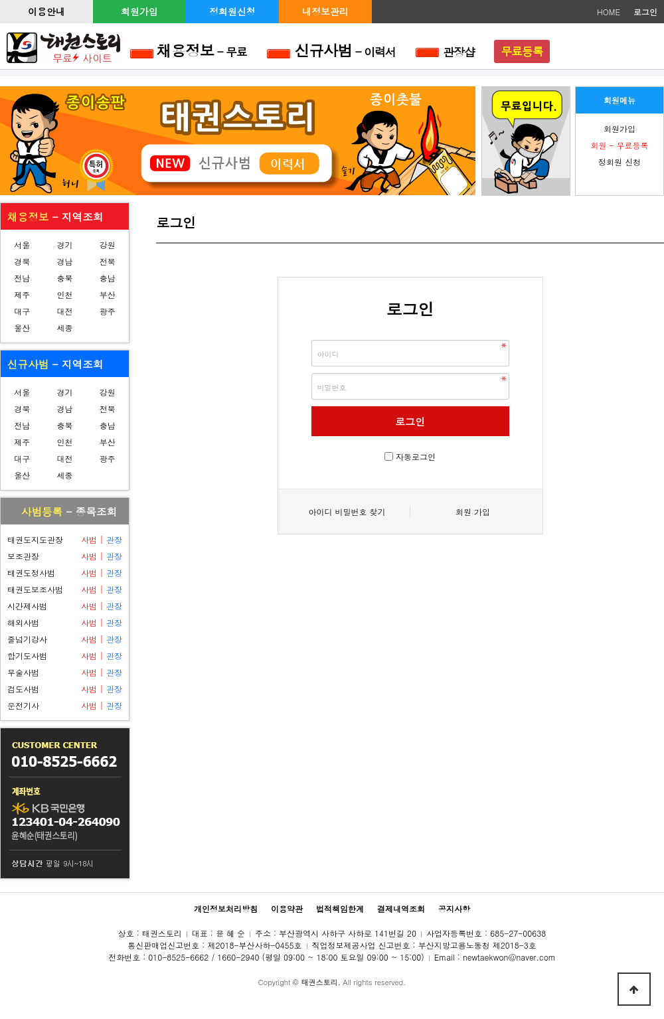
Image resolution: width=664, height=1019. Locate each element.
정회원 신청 (619, 161)
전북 (108, 261)
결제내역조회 (401, 908)
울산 (22, 327)
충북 (64, 277)
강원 (108, 244)
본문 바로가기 (0, 0)
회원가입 (139, 11)
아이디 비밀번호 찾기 (346, 511)
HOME (608, 11)
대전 (64, 311)
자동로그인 (416, 456)
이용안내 (46, 11)
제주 (22, 294)
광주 (108, 311)
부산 (108, 294)
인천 (64, 294)
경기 (64, 244)
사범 (89, 539)
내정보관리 (325, 11)
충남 (108, 277)
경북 (22, 261)
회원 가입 (473, 511)
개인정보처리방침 (226, 908)
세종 (64, 327)
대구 (22, 311)
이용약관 (287, 908)
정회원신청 (232, 11)
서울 (22, 244)
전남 (22, 277)
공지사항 (454, 908)
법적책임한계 (340, 908)
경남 (64, 261)
